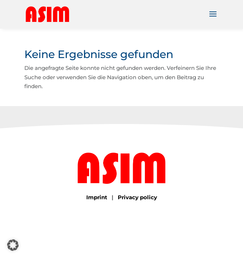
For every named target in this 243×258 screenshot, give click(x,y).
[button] (13, 245)
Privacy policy (137, 197)
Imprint (96, 197)
